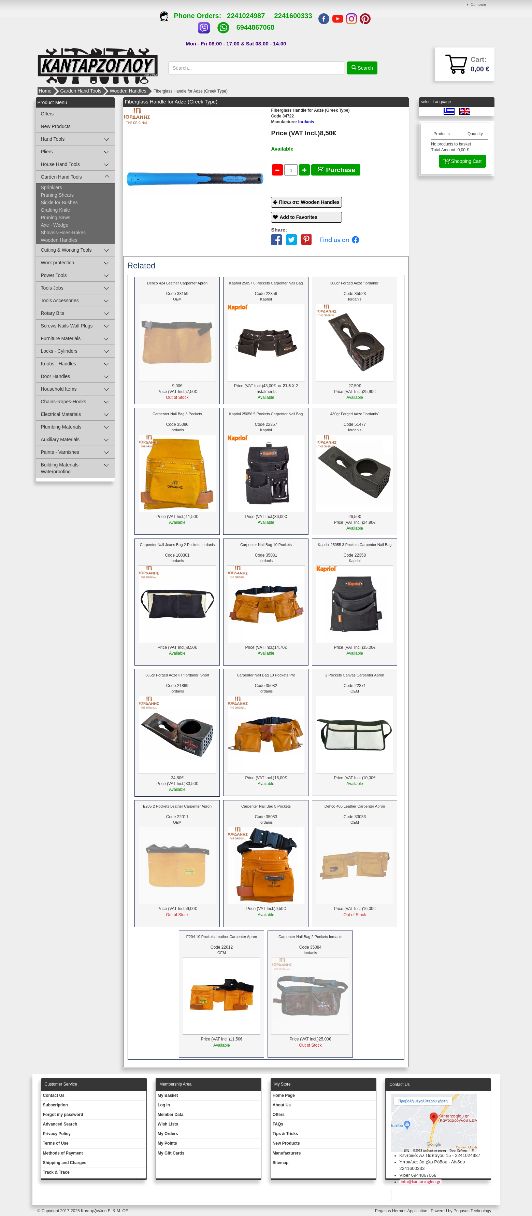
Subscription (55, 1105)
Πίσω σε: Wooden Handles (309, 202)
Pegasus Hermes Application (402, 1210)
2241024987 (246, 15)
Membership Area (175, 1084)
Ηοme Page (284, 1095)
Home (45, 91)
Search (364, 68)
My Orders (168, 1133)
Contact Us (53, 1095)
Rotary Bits (52, 313)
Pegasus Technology (473, 1210)
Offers (47, 113)
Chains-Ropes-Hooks (63, 401)
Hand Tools (53, 139)
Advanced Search (60, 1124)
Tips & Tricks (285, 1133)
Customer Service (61, 1084)
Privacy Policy (57, 1133)
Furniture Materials (61, 338)
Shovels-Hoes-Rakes (63, 232)
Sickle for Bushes (59, 202)
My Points (167, 1143)
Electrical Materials (61, 414)
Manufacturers (287, 1153)
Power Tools (54, 275)
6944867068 (255, 27)
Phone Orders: (193, 15)
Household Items (59, 389)
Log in (164, 1105)
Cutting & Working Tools (66, 250)
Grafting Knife (55, 210)
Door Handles (55, 376)
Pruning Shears (57, 195)
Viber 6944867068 (417, 1175)
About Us (282, 1105)
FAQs (278, 1124)
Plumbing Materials (61, 427)
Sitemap (281, 1162)
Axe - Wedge (55, 225)
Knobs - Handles (58, 363)
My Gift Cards (171, 1153)
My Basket (168, 1095)
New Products (56, 126)
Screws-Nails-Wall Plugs (67, 326)
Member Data (170, 1114)
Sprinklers (51, 187)
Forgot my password (63, 1114)
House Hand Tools (60, 164)
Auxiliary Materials (60, 439)
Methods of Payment (63, 1153)
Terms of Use (56, 1143)
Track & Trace (56, 1172)
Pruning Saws (55, 217)
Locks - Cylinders (59, 351)
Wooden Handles (128, 91)
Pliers (47, 151)
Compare (478, 4)
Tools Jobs (52, 288)
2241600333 (293, 15)
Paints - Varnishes (60, 452)
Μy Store (282, 1084)
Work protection (57, 262)
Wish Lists (168, 1124)
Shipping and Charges (64, 1162)
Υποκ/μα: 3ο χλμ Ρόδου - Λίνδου (432, 1161)
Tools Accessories (60, 300)
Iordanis (292, 122)
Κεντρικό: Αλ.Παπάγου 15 (425, 1155)
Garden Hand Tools (80, 91)
